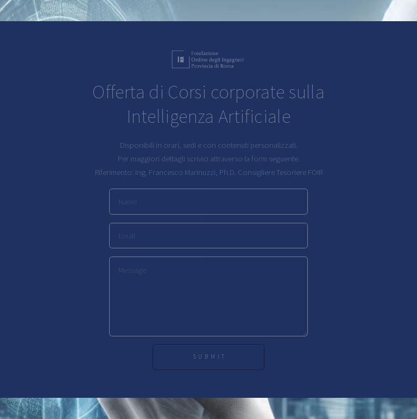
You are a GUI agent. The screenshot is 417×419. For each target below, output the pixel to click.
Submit (210, 356)
